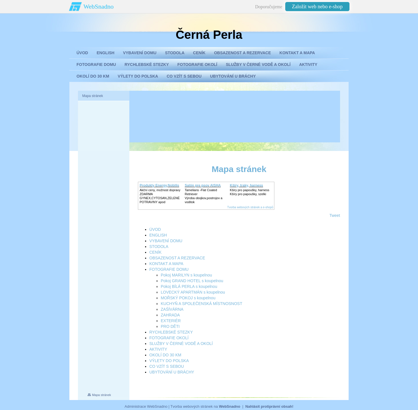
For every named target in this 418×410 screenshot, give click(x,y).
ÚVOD (155, 229)
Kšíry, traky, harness (246, 185)
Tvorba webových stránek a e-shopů (250, 207)
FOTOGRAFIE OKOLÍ (168, 338)
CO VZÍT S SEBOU (166, 366)
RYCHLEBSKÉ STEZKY (171, 332)
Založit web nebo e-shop (317, 6)
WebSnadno (98, 6)
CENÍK (155, 252)
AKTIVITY (158, 349)
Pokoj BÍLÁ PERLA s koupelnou (189, 286)
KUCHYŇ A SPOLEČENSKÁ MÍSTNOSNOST (201, 303)
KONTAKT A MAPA (166, 263)
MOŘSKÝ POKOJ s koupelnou (188, 298)
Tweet (334, 215)
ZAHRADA (170, 315)
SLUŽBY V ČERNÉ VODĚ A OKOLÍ (181, 343)
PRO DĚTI (170, 326)
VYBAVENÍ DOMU (165, 241)
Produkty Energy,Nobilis (159, 185)
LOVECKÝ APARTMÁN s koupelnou (193, 292)
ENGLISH (158, 235)
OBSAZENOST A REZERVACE (177, 258)
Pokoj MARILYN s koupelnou (186, 275)
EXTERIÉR (171, 320)
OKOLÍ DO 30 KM (165, 355)
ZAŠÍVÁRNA (172, 309)
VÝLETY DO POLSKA (169, 360)
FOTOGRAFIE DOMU (168, 269)
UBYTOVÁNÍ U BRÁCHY (171, 372)
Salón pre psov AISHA (203, 185)
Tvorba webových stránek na (205, 406)
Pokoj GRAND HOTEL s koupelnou (192, 280)
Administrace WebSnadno (145, 406)
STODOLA (158, 246)
